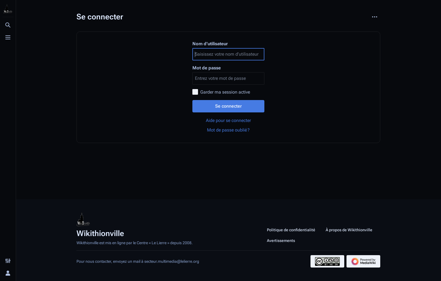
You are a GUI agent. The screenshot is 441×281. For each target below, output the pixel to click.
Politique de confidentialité (291, 230)
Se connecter (228, 106)
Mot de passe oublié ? (228, 130)
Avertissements (281, 240)
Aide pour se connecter (228, 120)
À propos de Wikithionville (349, 230)
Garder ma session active (225, 92)
